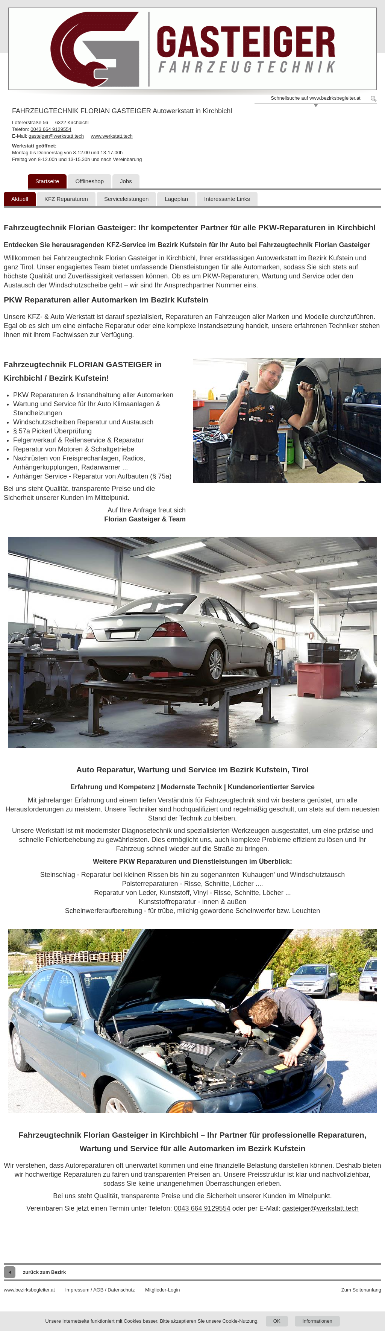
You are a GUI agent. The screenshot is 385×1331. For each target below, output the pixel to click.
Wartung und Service (293, 276)
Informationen (317, 1321)
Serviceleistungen (126, 199)
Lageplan (176, 199)
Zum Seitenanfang (361, 1290)
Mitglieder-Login (162, 1290)
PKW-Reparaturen (230, 276)
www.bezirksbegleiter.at (29, 1290)
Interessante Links (227, 199)
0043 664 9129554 (50, 129)
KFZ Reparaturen (66, 199)
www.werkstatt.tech (112, 136)
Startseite (47, 181)
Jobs (126, 181)
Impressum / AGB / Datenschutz (100, 1290)
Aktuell (19, 199)
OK (276, 1321)
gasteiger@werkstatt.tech (56, 136)
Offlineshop (89, 181)
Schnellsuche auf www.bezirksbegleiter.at (315, 98)
